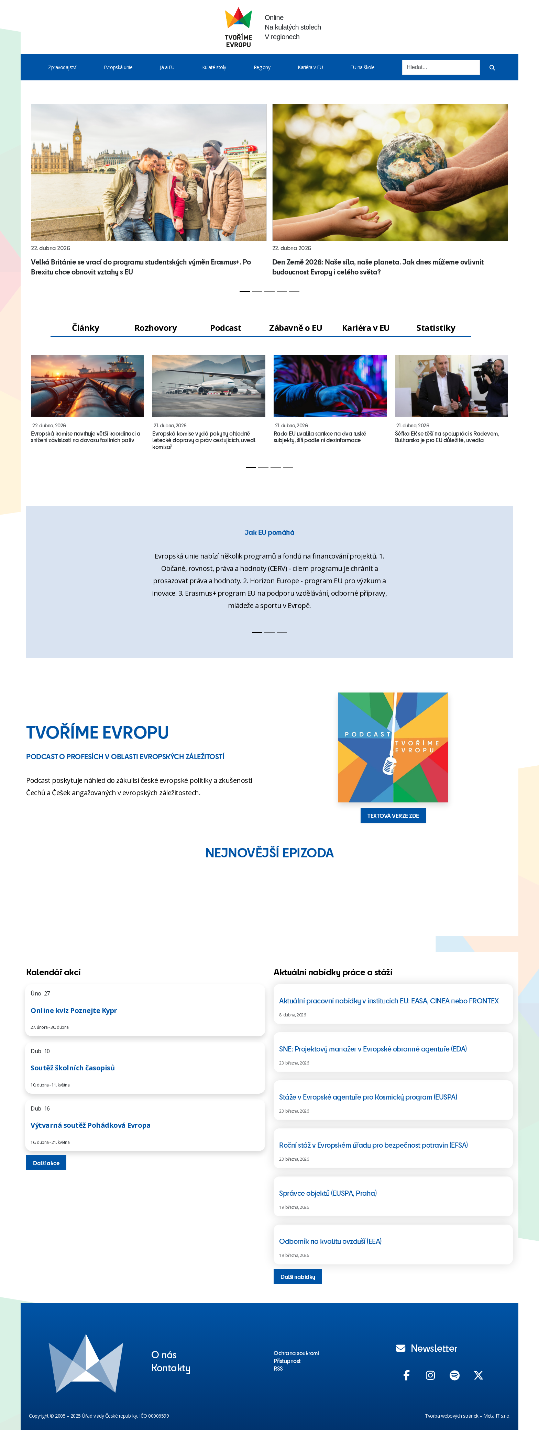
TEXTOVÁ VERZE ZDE (393, 815)
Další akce (46, 1163)
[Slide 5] (294, 292)
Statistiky (436, 327)
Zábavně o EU (295, 327)
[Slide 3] (269, 292)
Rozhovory (155, 327)
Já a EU (167, 67)
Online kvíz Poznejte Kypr (74, 1010)
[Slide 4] (282, 292)
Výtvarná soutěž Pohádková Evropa (91, 1125)
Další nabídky (297, 1276)
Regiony (262, 67)
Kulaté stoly (214, 67)
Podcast (225, 327)
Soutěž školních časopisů (72, 1067)
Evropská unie (118, 67)
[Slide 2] (257, 292)
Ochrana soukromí (296, 1353)
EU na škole (362, 67)
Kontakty (170, 1367)
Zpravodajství (62, 67)
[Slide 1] (245, 292)
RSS (278, 1368)
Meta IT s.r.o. (496, 1415)
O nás (164, 1354)
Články (85, 327)
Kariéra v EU (310, 67)
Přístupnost (287, 1360)
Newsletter (426, 1347)
